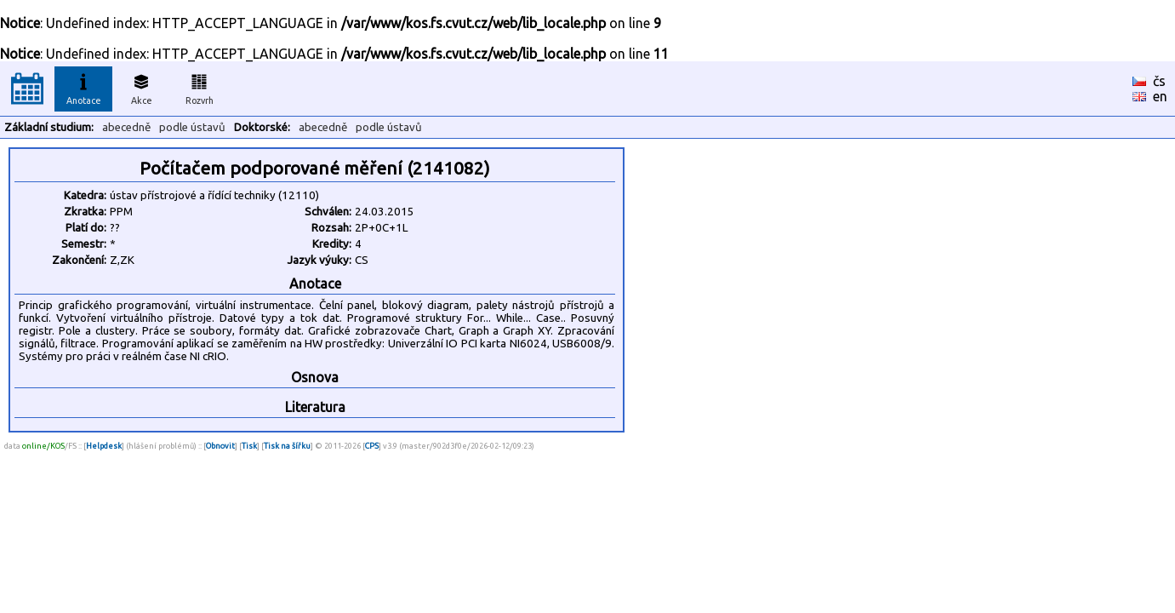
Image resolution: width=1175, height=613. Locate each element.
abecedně (126, 127)
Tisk (249, 445)
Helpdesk (104, 445)
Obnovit (220, 445)
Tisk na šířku (287, 445)
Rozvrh (199, 87)
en (1160, 96)
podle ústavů (192, 127)
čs (1159, 81)
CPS (372, 445)
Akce (141, 87)
